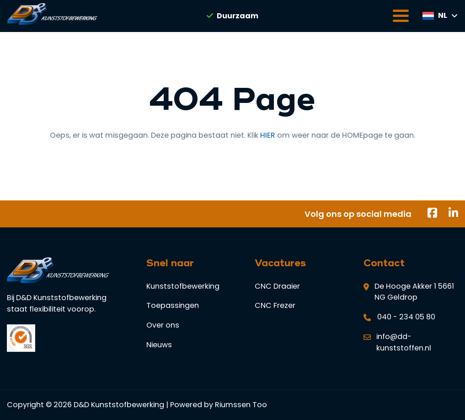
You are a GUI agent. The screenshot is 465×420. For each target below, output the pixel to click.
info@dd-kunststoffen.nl (403, 342)
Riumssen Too (241, 404)
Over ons (162, 325)
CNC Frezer (275, 305)
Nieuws (159, 344)
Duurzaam (232, 16)
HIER (267, 135)
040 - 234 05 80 (406, 317)
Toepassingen (172, 305)
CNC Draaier (277, 286)
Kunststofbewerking (182, 286)
